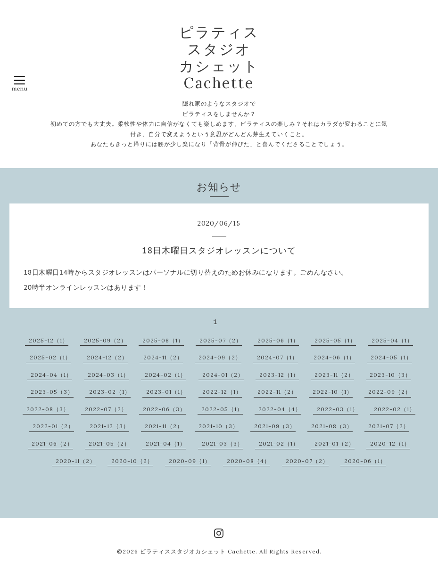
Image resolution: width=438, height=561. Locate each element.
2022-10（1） (333, 391)
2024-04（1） (51, 374)
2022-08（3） (47, 409)
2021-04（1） (166, 443)
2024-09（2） (219, 357)
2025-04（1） (392, 340)
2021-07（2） (388, 426)
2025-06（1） (278, 340)
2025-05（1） (335, 340)
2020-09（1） (190, 460)
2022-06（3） (164, 409)
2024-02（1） (165, 374)
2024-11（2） (163, 357)
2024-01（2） (223, 374)
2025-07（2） (220, 340)
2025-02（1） (50, 357)
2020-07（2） (307, 460)
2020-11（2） (76, 460)
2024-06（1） (334, 357)
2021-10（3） (218, 426)
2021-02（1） (279, 443)
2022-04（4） (279, 409)
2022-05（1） (222, 409)
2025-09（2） (105, 340)
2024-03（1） (108, 374)
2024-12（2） (107, 357)
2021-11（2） (164, 426)
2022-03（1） (337, 409)
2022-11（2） (277, 391)
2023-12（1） (279, 374)
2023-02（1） (110, 391)
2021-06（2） (52, 443)
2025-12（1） (48, 340)
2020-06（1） (365, 460)
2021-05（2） (109, 443)
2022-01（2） (53, 426)
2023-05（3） (52, 391)
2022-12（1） (222, 391)
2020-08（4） (248, 460)
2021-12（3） (109, 426)
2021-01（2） (334, 443)
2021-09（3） (275, 426)
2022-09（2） (389, 391)
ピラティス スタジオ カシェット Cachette (219, 57)
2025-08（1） (163, 340)
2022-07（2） (106, 409)
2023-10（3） (390, 374)
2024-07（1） (277, 357)
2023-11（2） (334, 374)
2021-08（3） (332, 426)
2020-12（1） (390, 443)
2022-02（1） (394, 409)
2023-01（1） (166, 391)
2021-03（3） (222, 443)
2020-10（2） (132, 460)
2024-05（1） (391, 357)
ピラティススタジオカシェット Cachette (198, 551)
